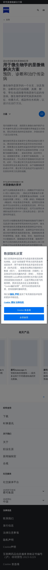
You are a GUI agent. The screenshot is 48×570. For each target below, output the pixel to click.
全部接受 (24, 317)
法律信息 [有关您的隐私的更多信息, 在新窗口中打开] (20, 302)
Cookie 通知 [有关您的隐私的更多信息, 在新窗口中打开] (9, 302)
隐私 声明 (14, 294)
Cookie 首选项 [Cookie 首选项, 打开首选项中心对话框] (24, 310)
